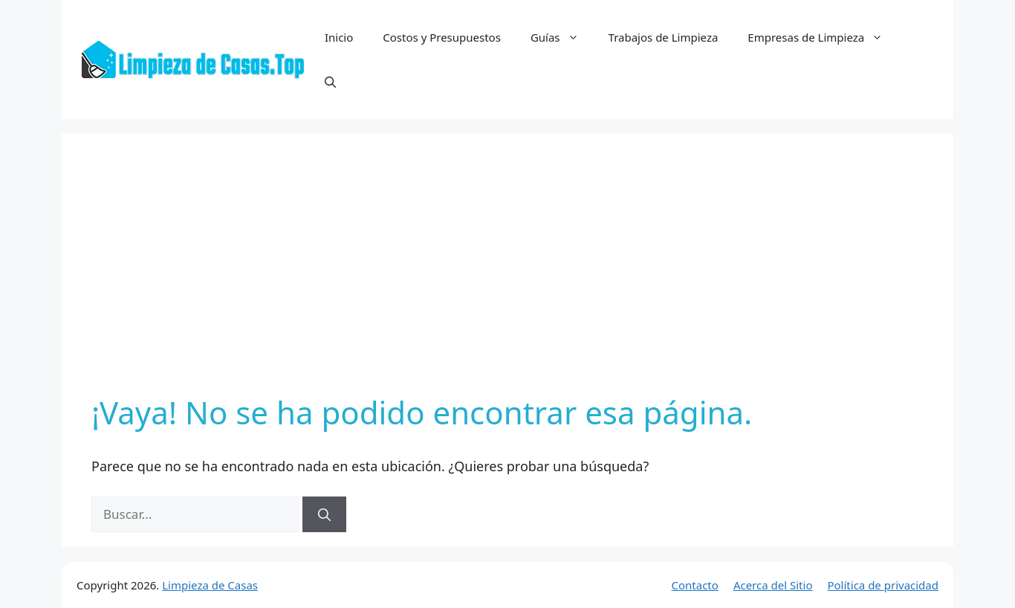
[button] (330, 81)
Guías (562, 37)
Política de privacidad (882, 585)
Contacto (695, 585)
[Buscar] (324, 514)
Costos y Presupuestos (442, 37)
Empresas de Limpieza (823, 37)
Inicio (339, 37)
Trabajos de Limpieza (664, 37)
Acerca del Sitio (773, 585)
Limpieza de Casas (210, 585)
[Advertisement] (507, 275)
